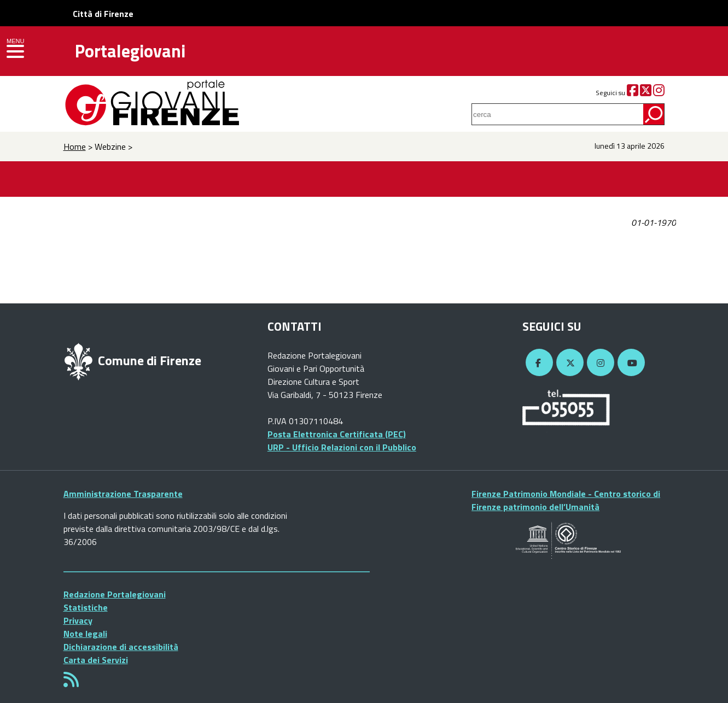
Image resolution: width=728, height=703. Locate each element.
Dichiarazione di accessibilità (120, 646)
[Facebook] (632, 92)
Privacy (77, 620)
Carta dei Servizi (95, 659)
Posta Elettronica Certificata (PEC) (336, 434)
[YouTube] (629, 363)
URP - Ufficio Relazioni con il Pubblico (341, 447)
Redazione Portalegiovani (114, 594)
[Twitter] (645, 92)
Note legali (85, 633)
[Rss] (71, 682)
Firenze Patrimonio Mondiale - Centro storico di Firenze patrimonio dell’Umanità (565, 500)
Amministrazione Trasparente (123, 493)
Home (74, 146)
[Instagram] (659, 92)
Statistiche (85, 607)
